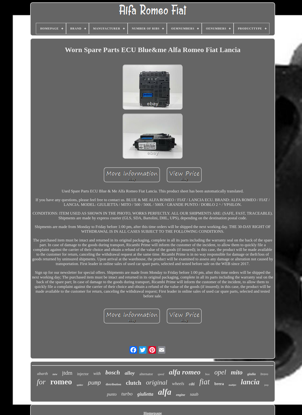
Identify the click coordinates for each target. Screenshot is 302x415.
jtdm (67, 373)
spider (80, 384)
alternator (146, 374)
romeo (61, 381)
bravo (264, 374)
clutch (133, 383)
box (207, 374)
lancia (250, 382)
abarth (42, 373)
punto (112, 394)
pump (94, 383)
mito (237, 372)
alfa (164, 392)
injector (83, 374)
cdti (192, 384)
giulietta (145, 394)
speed (161, 374)
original (156, 382)
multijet (232, 385)
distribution (113, 384)
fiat (204, 382)
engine (180, 395)
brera (219, 384)
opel (220, 372)
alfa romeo (185, 372)
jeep (266, 384)
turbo (127, 394)
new (55, 374)
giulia (251, 374)
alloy (130, 373)
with (97, 373)
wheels (178, 383)
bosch (112, 372)
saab (194, 394)
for (41, 382)
